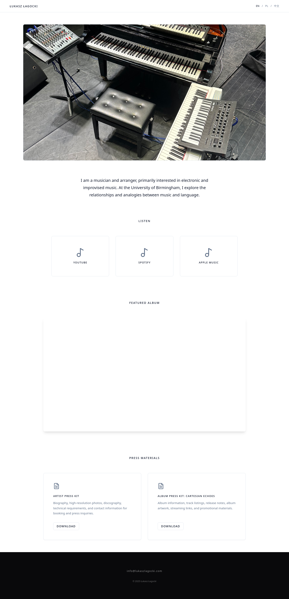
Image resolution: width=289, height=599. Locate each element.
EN (257, 6)
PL (266, 6)
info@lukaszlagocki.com (144, 571)
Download (66, 526)
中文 (276, 6)
